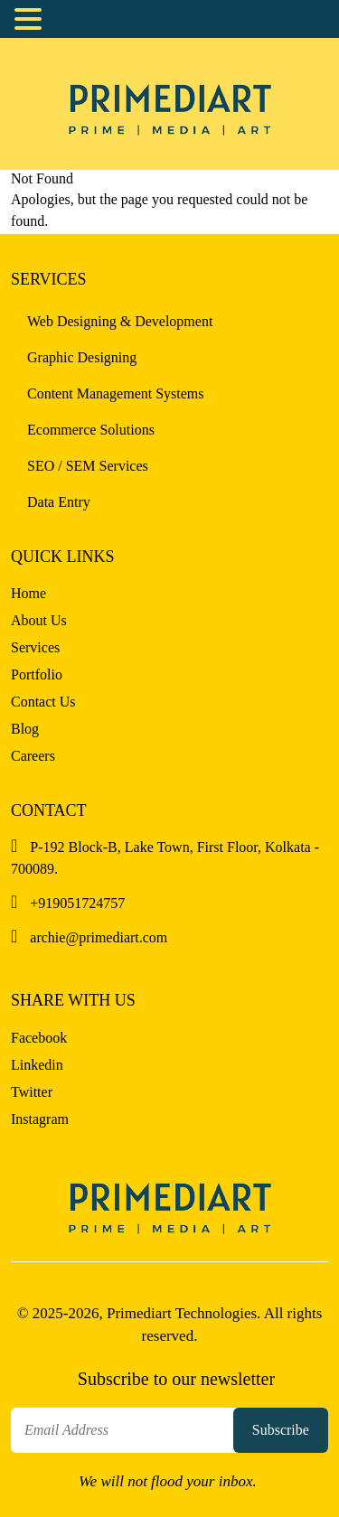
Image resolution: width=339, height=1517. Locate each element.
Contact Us (43, 701)
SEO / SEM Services (87, 465)
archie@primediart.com (89, 937)
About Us (39, 620)
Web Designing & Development (119, 321)
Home (28, 593)
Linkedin (37, 1064)
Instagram (40, 1119)
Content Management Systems (115, 393)
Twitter (31, 1092)
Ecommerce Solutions (91, 429)
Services (35, 647)
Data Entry (58, 502)
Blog (25, 728)
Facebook (39, 1037)
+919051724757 (68, 903)
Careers (33, 755)
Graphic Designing (82, 357)
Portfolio (36, 674)
